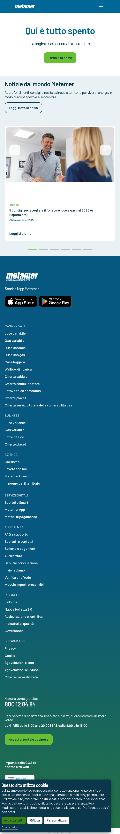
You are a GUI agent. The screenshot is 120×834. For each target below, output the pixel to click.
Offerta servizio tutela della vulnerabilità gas (38, 405)
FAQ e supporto (16, 534)
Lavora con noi (16, 469)
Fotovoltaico (14, 437)
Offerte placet (15, 398)
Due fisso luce (15, 348)
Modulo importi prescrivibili (25, 584)
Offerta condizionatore (22, 384)
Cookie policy (10, 827)
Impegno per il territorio (22, 483)
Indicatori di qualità (19, 623)
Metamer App (15, 509)
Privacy (10, 648)
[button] (14, 150)
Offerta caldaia (16, 376)
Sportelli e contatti (19, 541)
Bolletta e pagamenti (20, 548)
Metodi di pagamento (21, 517)
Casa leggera (15, 362)
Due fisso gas (15, 355)
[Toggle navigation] (101, 6)
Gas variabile (15, 340)
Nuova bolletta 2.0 (18, 609)
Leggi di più (20, 233)
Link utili (11, 602)
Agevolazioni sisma (19, 663)
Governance (14, 631)
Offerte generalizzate (21, 677)
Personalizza (57, 820)
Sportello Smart (16, 502)
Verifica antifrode (18, 577)
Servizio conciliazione (21, 563)
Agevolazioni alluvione (22, 670)
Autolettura (13, 556)
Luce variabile (15, 333)
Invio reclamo (15, 570)
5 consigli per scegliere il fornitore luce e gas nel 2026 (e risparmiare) (51, 212)
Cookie (10, 656)
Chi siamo (12, 462)
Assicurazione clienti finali (24, 616)
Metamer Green (17, 476)
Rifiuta (35, 820)
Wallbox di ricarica (18, 369)
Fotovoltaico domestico (23, 391)
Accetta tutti (13, 820)
